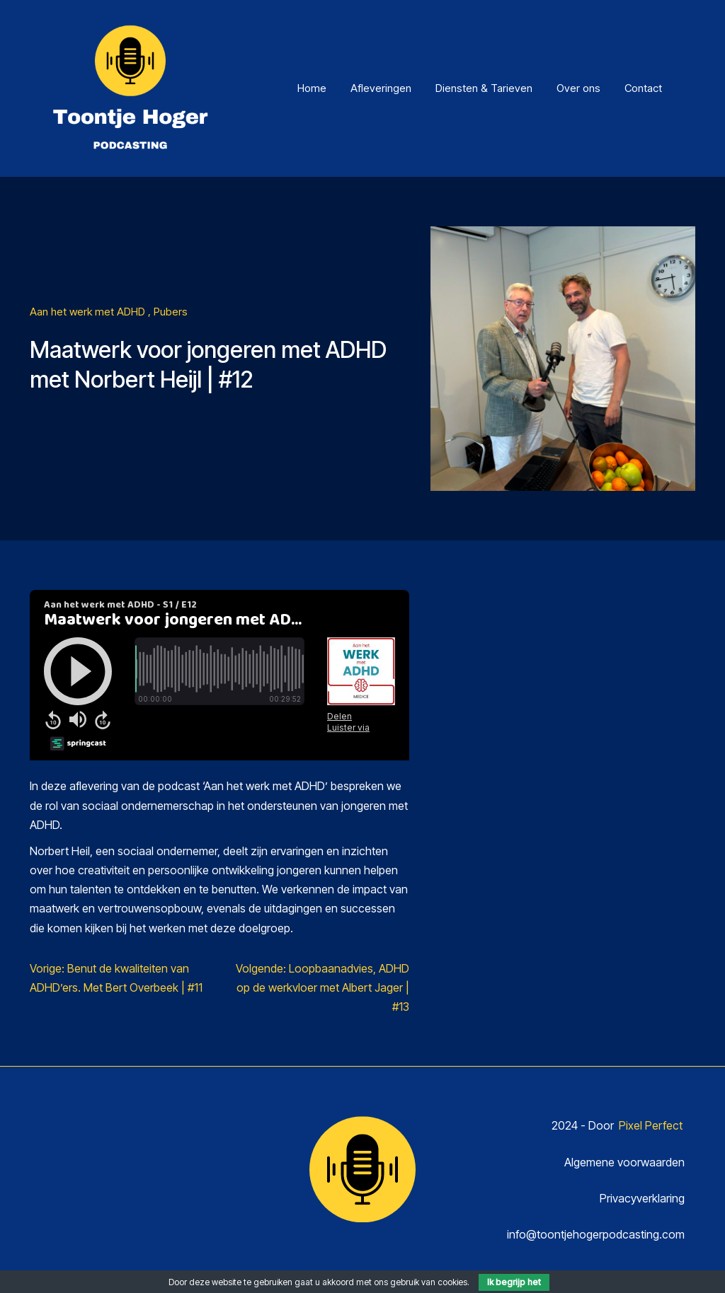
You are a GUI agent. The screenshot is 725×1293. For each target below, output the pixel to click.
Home (311, 88)
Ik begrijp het (514, 1282)
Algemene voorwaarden (624, 1162)
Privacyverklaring (642, 1198)
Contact (643, 88)
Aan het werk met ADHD (89, 311)
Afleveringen (380, 88)
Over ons (578, 88)
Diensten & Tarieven (483, 88)
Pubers (171, 311)
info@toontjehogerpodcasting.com (596, 1234)
